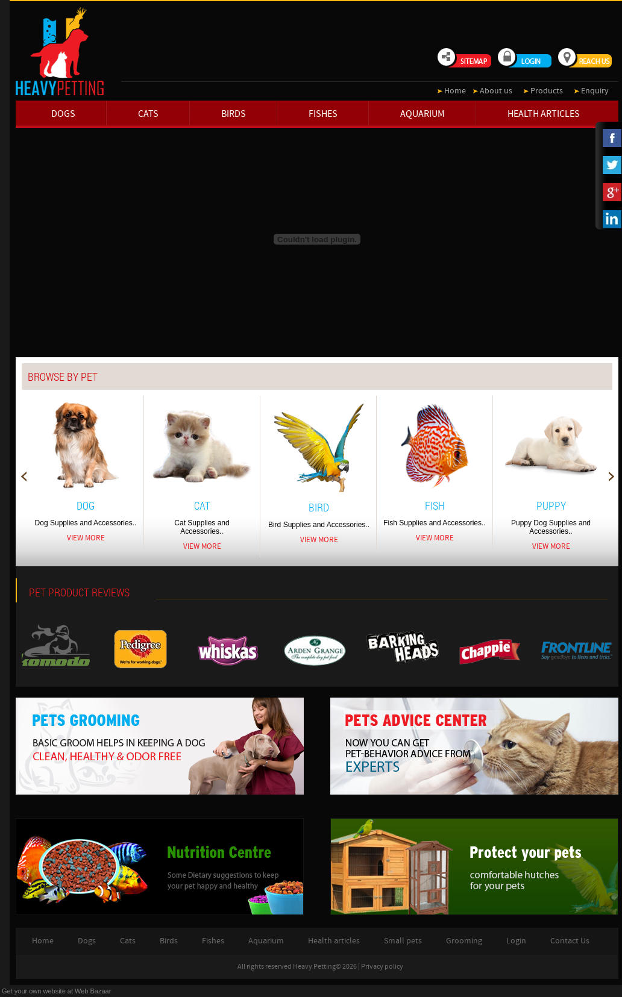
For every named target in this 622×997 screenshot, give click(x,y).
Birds (233, 114)
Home (455, 91)
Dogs (63, 114)
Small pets (403, 941)
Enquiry (595, 91)
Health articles (543, 114)
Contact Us (569, 941)
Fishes (323, 114)
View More (86, 538)
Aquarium (422, 114)
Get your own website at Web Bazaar (56, 991)
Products (546, 91)
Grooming (464, 941)
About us (496, 91)
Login (516, 941)
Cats (148, 114)
